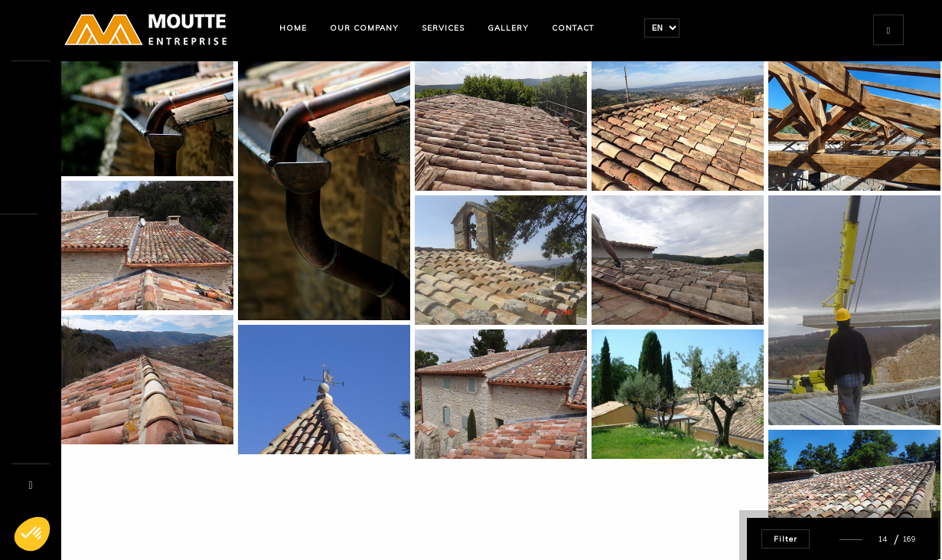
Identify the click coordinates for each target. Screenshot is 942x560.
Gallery (508, 28)
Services (443, 28)
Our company (364, 28)
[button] (32, 534)
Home (293, 28)
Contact (573, 28)
